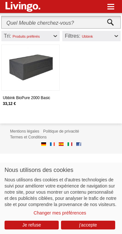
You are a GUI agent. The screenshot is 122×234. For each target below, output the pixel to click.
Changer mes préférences (60, 212)
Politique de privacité (61, 131)
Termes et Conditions (28, 137)
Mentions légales (24, 131)
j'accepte (88, 225)
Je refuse (31, 225)
